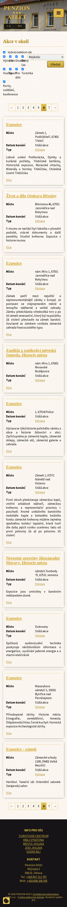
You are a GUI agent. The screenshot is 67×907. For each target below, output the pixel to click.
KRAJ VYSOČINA (33, 840)
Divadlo (20, 61)
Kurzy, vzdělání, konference (10, 90)
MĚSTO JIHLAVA (33, 844)
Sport (13, 73)
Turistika (27, 73)
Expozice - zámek (21, 749)
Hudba (7, 73)
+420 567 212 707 (36, 877)
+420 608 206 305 (37, 881)
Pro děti (18, 75)
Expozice (14, 124)
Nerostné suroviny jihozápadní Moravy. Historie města (33, 560)
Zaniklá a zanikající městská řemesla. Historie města (31, 352)
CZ (9, 25)
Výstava (8, 61)
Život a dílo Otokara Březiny (31, 196)
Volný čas (25, 63)
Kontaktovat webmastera (46, 894)
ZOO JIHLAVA (33, 848)
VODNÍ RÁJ (33, 852)
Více (9, 180)
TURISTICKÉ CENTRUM (34, 836)
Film (12, 61)
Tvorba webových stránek (31, 897)
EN (20, 25)
